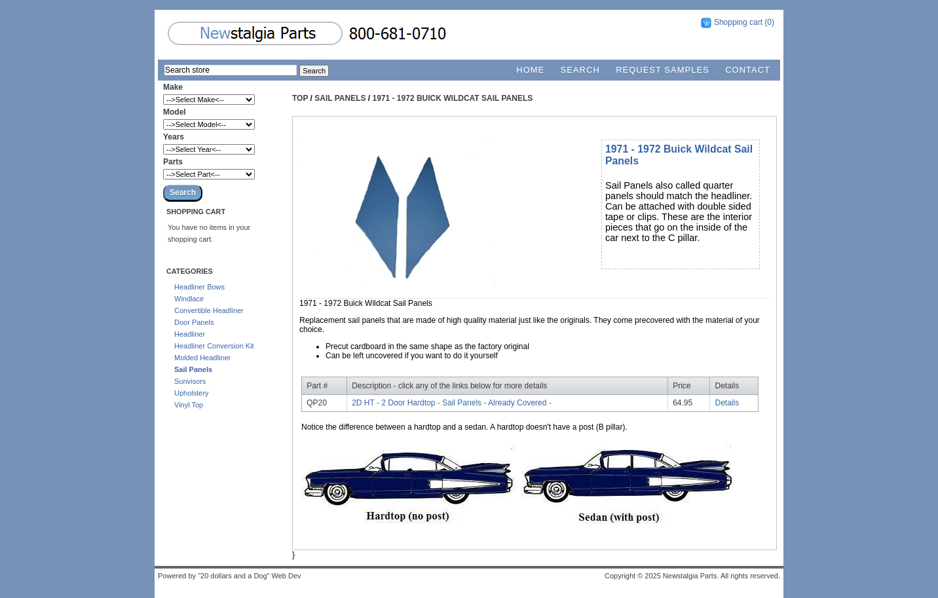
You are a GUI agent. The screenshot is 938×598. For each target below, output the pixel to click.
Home (530, 70)
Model (174, 112)
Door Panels (194, 322)
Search (580, 70)
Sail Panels (193, 369)
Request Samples (662, 70)
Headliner (189, 334)
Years (173, 136)
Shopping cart (738, 22)
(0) (769, 22)
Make (173, 87)
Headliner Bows (199, 287)
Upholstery (191, 393)
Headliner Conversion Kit (214, 346)
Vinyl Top (188, 405)
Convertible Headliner (209, 310)
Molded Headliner (202, 358)
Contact (747, 70)
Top (300, 98)
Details (727, 402)
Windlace (189, 299)
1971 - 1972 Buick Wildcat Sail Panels (453, 98)
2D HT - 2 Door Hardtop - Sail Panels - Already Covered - (452, 402)
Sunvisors (190, 381)
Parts (173, 161)
